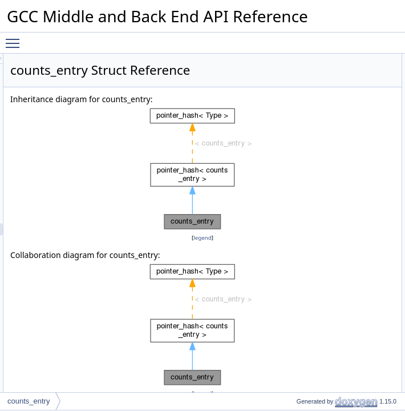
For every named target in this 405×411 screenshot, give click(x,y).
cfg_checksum (335, 273)
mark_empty (332, 186)
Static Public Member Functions (352, 98)
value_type (329, 72)
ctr (317, 248)
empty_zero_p (335, 324)
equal (321, 123)
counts (323, 286)
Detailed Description (334, 336)
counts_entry (28, 401)
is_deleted (329, 198)
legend (217, 266)
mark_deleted (334, 173)
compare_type (335, 85)
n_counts (327, 299)
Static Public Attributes (338, 311)
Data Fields (321, 223)
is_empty (327, 211)
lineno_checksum (339, 261)
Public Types (323, 60)
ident (320, 236)
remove (324, 135)
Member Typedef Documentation (353, 349)
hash (320, 110)
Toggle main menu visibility (15, 38)
